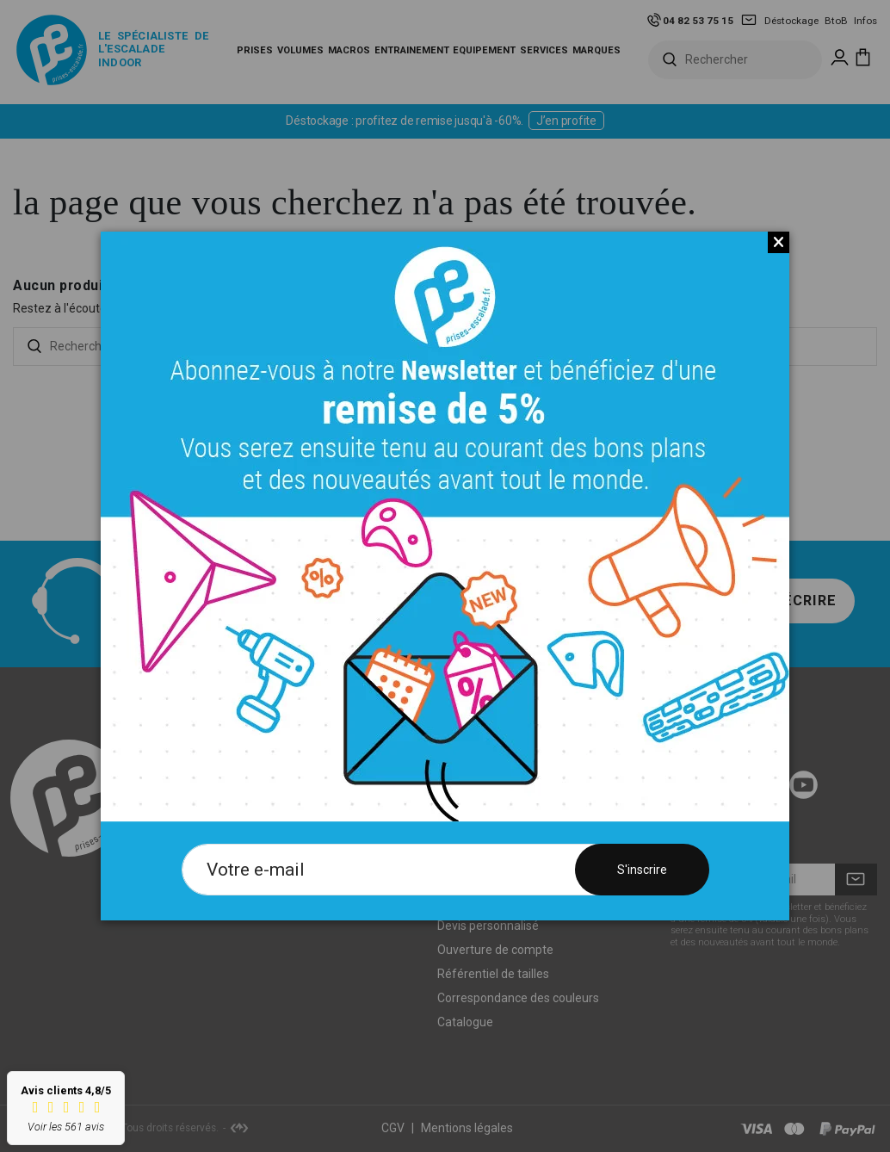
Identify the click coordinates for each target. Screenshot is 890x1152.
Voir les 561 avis (66, 1126)
